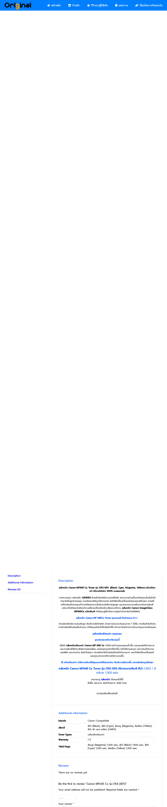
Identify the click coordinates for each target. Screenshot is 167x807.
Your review (66, 804)
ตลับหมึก (105, 679)
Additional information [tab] (20, 582)
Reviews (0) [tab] (14, 589)
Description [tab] (14, 576)
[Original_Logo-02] (18, 3)
